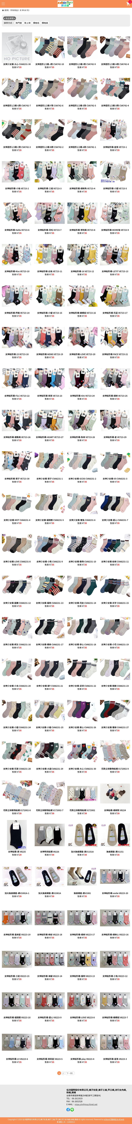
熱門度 (19, 22)
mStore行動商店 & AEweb (114, 1119)
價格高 (45, 22)
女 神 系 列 (24, 10)
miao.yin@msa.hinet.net (86, 1104)
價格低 (36, 22)
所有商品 (14, 10)
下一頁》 (70, 1073)
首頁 (6, 10)
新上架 (27, 22)
